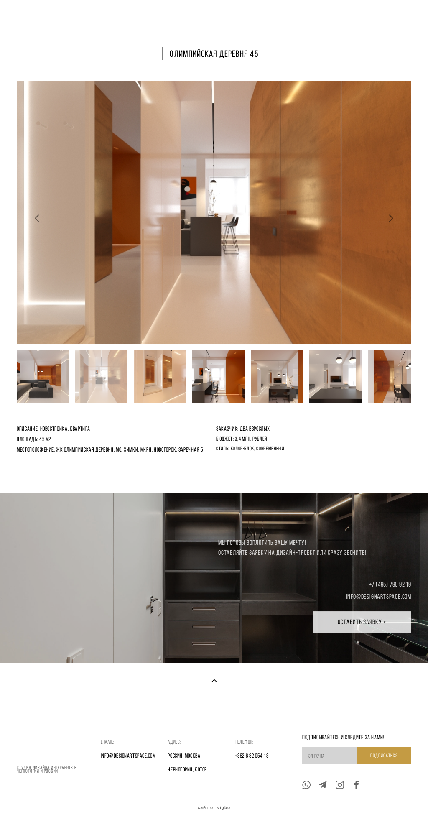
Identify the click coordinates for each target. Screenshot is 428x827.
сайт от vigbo (214, 808)
